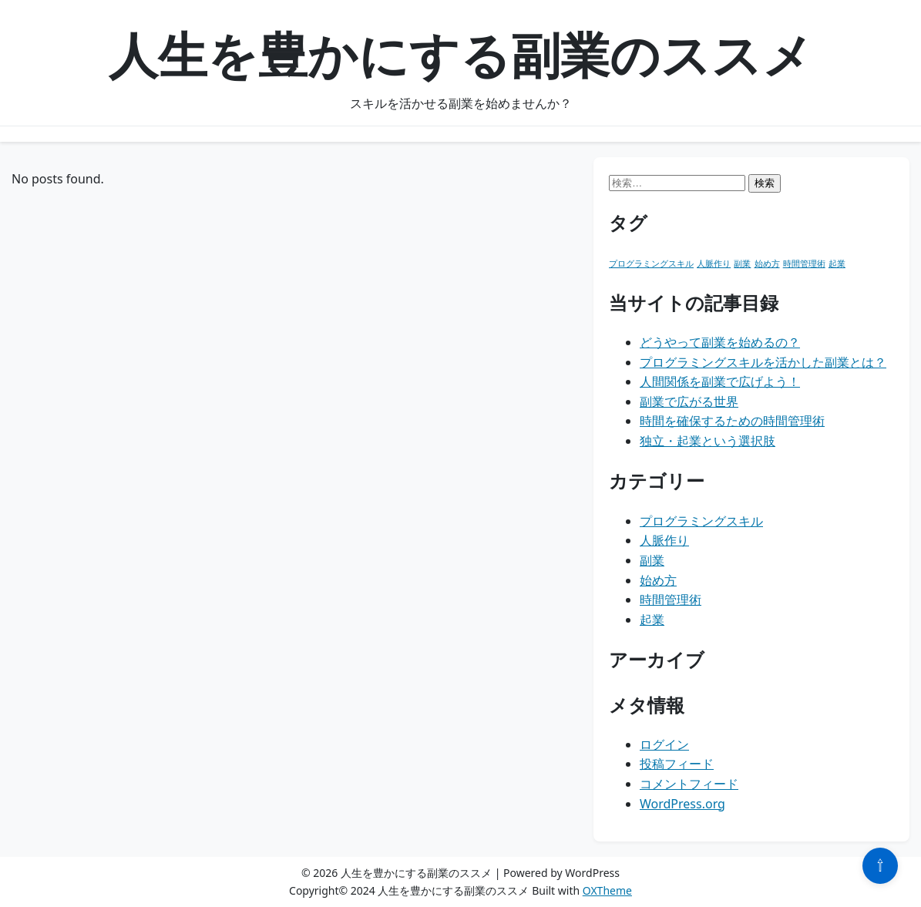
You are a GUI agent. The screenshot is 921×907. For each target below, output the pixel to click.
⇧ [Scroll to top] (880, 865)
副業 (652, 560)
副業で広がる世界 (689, 401)
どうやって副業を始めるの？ (720, 342)
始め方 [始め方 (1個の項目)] (767, 263)
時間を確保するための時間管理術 (732, 420)
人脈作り (664, 540)
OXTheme (607, 890)
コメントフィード (689, 783)
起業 (652, 619)
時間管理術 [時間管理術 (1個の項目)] (804, 263)
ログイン (664, 744)
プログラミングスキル (701, 520)
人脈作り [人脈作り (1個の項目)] (714, 263)
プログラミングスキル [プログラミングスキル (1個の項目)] (651, 263)
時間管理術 (670, 599)
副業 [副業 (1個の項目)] (742, 263)
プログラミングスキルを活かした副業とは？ (763, 362)
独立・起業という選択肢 (707, 440)
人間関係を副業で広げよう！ (720, 381)
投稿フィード (677, 763)
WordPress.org (682, 803)
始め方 (658, 580)
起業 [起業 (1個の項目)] (837, 263)
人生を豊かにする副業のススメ (461, 54)
